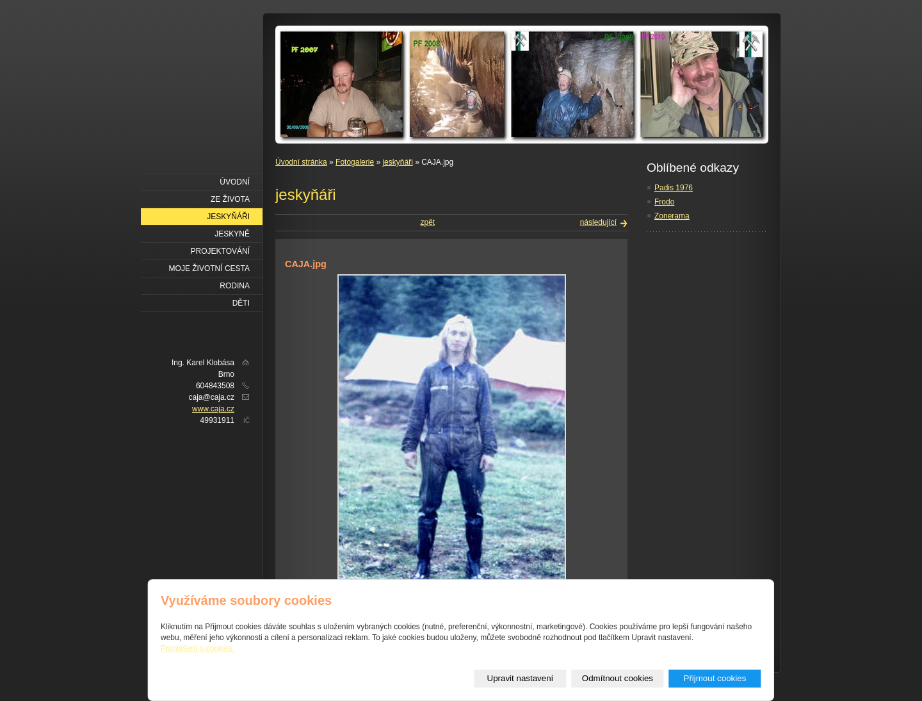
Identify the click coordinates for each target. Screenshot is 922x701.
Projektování (220, 251)
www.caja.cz (213, 408)
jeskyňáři (397, 162)
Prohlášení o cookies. (197, 648)
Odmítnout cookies (617, 678)
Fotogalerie (355, 162)
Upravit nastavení (520, 678)
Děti (241, 303)
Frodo (664, 201)
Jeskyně (232, 233)
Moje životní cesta (209, 268)
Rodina (235, 285)
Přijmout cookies (715, 678)
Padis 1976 (673, 187)
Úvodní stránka (301, 162)
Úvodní (235, 181)
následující (598, 222)
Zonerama (672, 215)
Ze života (230, 199)
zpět (427, 222)
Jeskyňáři (228, 216)
